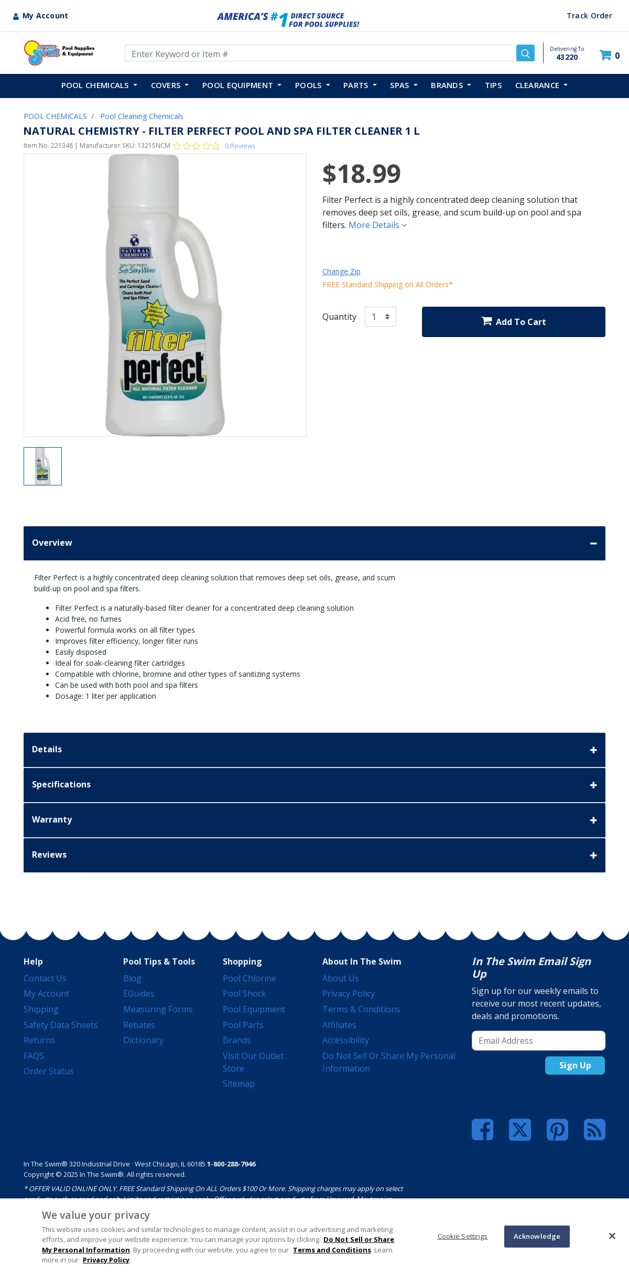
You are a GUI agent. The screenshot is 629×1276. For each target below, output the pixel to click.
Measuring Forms (158, 1009)
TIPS (493, 85)
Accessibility (345, 1040)
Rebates (139, 1025)
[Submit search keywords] (525, 53)
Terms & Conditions (361, 1009)
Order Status (49, 1071)
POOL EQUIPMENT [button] (239, 85)
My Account (46, 993)
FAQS (34, 1056)
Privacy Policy (348, 993)
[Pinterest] (557, 1129)
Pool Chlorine (249, 978)
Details (314, 749)
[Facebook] (482, 1129)
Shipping (41, 1009)
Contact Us (45, 978)
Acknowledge (537, 1236)
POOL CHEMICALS (55, 116)
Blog (132, 978)
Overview (314, 543)
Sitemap (239, 1083)
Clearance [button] (538, 85)
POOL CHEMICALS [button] (96, 85)
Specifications (314, 785)
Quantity (339, 316)
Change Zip (341, 271)
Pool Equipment (254, 1009)
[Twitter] (520, 1128)
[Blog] (594, 1129)
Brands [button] (448, 85)
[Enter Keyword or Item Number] (330, 53)
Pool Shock (244, 993)
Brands (237, 1040)
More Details (378, 225)
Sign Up (575, 1065)
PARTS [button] (357, 85)
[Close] (612, 1235)
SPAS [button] (400, 85)
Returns (39, 1040)
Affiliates (339, 1025)
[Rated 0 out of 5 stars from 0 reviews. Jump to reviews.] (214, 145)
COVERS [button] (167, 85)
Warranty (314, 820)
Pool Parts (243, 1025)
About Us (340, 978)
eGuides (139, 993)
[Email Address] (538, 1041)
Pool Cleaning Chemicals (141, 116)
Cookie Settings (463, 1236)
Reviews (314, 855)
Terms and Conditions (332, 1250)
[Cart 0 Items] (611, 55)
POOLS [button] (309, 85)
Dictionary (143, 1040)
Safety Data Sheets (61, 1025)
